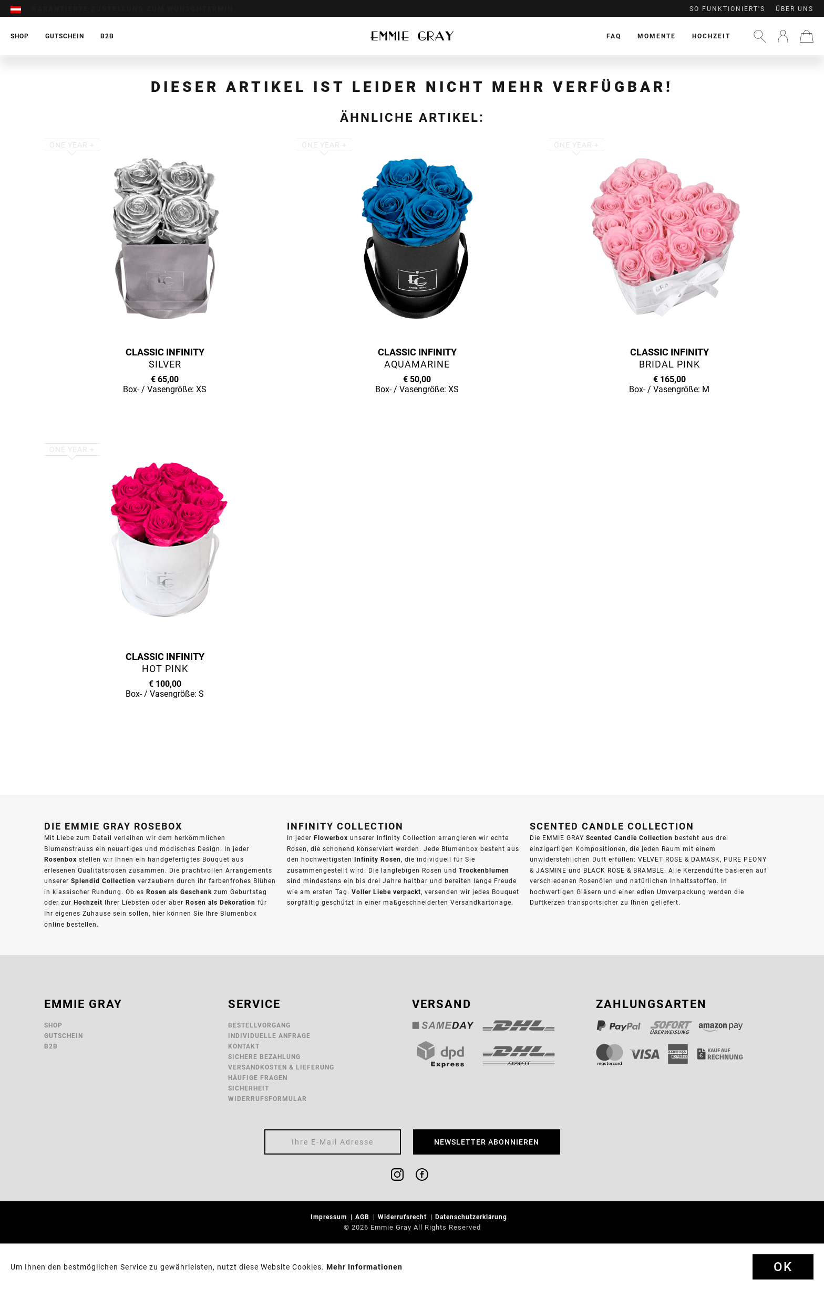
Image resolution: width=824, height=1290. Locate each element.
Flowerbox (331, 838)
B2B (51, 1046)
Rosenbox (60, 859)
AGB (363, 1217)
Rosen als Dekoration (220, 902)
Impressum (330, 1217)
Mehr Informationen (364, 1267)
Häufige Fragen (257, 1078)
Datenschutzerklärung (472, 1217)
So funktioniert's (727, 9)
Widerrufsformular (267, 1099)
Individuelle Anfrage (269, 1036)
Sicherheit (248, 1088)
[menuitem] (21, 9)
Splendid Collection (103, 881)
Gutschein (63, 1036)
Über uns (794, 9)
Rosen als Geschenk (179, 892)
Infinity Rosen (377, 859)
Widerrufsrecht (403, 1217)
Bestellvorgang (259, 1025)
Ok (783, 1267)
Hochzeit (711, 36)
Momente (656, 36)
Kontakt (244, 1046)
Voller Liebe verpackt (386, 892)
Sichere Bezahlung (264, 1057)
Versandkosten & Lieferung (281, 1067)
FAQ (613, 36)
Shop (53, 1025)
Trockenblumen (484, 870)
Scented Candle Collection (629, 838)
